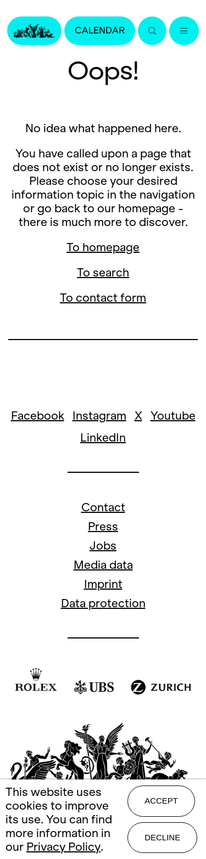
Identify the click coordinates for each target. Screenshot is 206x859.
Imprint (103, 584)
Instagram (99, 415)
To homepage (103, 247)
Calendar (100, 30)
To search (103, 272)
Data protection (103, 603)
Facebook (37, 415)
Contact (103, 507)
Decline (162, 837)
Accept (161, 800)
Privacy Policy (63, 846)
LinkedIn (103, 437)
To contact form (103, 297)
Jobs (103, 545)
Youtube (173, 415)
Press (103, 526)
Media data (103, 564)
